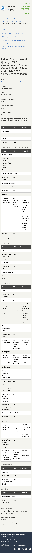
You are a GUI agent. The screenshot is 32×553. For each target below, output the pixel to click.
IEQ (11, 10)
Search (26, 13)
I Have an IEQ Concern (25, 6)
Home (3, 19)
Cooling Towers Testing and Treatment (15, 33)
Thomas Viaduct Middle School (13, 21)
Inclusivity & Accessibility (19, 545)
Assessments (11, 19)
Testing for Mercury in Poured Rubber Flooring (14, 42)
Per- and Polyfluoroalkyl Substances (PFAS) (13, 47)
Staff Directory (5, 545)
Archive (4, 56)
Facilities (5, 52)
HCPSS (11, 6)
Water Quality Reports (9, 37)
